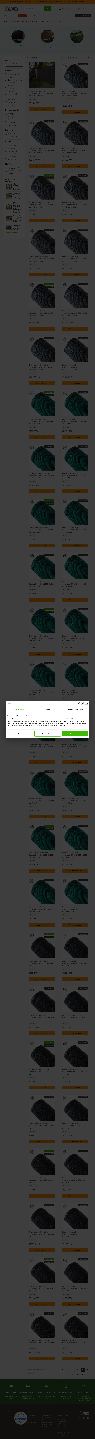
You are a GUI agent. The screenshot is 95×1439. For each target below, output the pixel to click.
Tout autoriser (74, 733)
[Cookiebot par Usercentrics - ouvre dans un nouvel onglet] (80, 703)
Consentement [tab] (19, 709)
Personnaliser (47, 733)
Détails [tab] (47, 709)
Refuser (20, 733)
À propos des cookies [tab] (75, 709)
